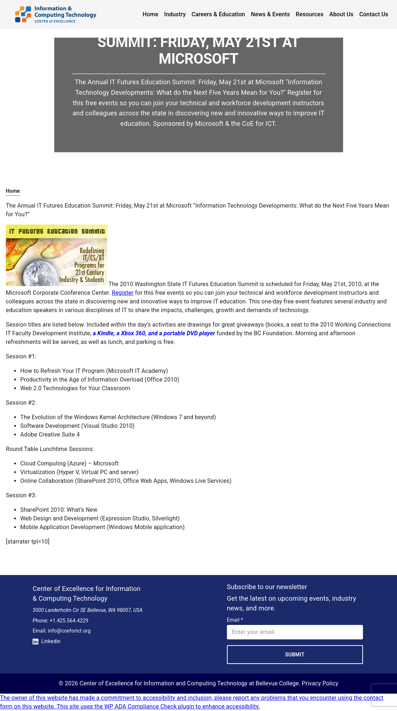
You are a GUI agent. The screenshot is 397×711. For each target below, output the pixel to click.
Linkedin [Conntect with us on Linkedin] (46, 641)
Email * (235, 620)
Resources (310, 14)
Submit (295, 654)
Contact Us (373, 14)
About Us (341, 14)
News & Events (270, 14)
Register (123, 292)
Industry (175, 14)
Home (151, 14)
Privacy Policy (320, 683)
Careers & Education (218, 14)
